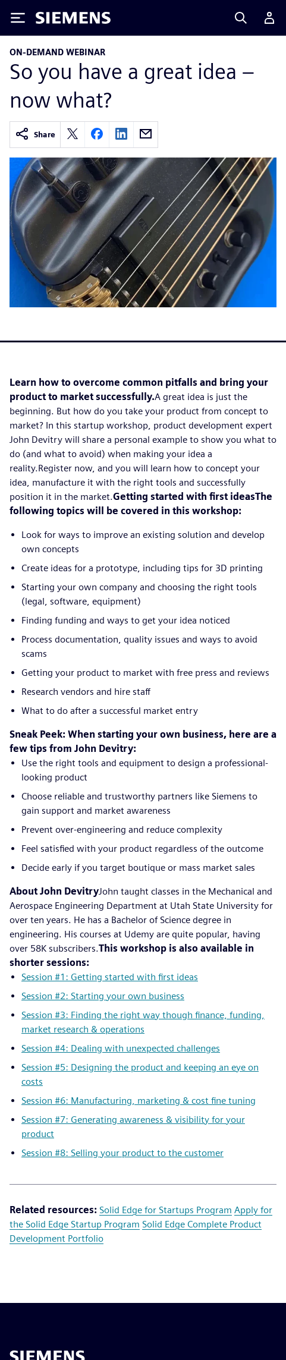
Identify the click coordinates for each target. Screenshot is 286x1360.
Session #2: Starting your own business (102, 996)
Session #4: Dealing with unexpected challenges (120, 1048)
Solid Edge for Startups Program (165, 1210)
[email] (146, 134)
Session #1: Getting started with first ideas (109, 977)
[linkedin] (121, 134)
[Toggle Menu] (18, 18)
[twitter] (72, 134)
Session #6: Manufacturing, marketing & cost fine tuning (138, 1100)
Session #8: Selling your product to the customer (122, 1152)
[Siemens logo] (73, 18)
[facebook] (97, 134)
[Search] (241, 18)
